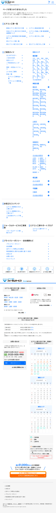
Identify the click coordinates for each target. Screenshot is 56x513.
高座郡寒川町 (43, 164)
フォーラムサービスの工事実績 (15, 226)
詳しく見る (21, 312)
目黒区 (38, 66)
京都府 (15, 302)
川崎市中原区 (35, 128)
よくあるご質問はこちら (18, 367)
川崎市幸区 (43, 124)
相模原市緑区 (35, 145)
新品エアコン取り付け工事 (15, 28)
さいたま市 (36, 181)
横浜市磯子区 (35, 99)
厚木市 (34, 162)
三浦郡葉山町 (43, 169)
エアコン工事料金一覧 (14, 77)
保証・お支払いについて (13, 68)
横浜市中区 (43, 93)
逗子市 (34, 169)
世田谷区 (46, 66)
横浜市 (35, 87)
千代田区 (34, 59)
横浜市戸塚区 (43, 103)
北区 (34, 72)
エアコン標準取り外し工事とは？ (13, 212)
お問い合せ (10, 256)
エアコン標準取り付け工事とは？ (13, 208)
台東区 (38, 63)
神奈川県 (36, 84)
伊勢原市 (42, 162)
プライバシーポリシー (13, 244)
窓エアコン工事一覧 (12, 41)
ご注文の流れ (10, 58)
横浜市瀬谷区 (43, 110)
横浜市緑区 (35, 109)
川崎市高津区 (43, 128)
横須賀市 (35, 172)
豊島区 (46, 70)
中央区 (38, 59)
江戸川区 (42, 77)
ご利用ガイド (9, 52)
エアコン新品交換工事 (36, 28)
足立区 (34, 77)
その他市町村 (37, 80)
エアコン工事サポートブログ (41, 225)
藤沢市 (34, 163)
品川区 (34, 66)
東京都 (35, 56)
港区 (42, 58)
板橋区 (42, 73)
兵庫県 (10, 302)
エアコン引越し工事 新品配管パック (39, 32)
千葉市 (35, 192)
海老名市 (42, 160)
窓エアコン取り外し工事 (37, 44)
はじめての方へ (11, 55)
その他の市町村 (38, 155)
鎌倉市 (41, 167)
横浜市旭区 (43, 105)
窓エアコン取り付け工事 (14, 44)
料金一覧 (9, 74)
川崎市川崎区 (35, 125)
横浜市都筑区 (43, 115)
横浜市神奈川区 (43, 90)
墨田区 (42, 63)
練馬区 (46, 73)
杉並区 (42, 70)
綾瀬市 (34, 160)
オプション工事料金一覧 (14, 82)
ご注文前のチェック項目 (13, 217)
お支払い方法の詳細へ (44, 305)
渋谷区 (34, 70)
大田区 (42, 66)
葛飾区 (38, 77)
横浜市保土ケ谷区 (43, 96)
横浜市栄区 (35, 112)
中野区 (38, 70)
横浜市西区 (35, 93)
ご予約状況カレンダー (12, 64)
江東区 (46, 63)
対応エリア (10, 60)
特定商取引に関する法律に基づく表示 (18, 251)
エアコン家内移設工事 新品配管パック (16, 37)
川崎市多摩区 (35, 132)
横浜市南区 (35, 95)
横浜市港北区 (35, 103)
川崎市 (35, 121)
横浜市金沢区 (43, 99)
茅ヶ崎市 (35, 167)
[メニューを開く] (53, 2)
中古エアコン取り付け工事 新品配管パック (16, 32)
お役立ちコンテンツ (12, 203)
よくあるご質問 (11, 72)
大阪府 (6, 302)
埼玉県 (35, 178)
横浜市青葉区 (35, 115)
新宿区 (46, 59)
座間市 (41, 158)
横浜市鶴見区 (35, 90)
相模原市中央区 (43, 145)
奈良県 (20, 302)
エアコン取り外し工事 (36, 36)
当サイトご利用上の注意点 (15, 249)
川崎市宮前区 (43, 132)
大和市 (34, 158)
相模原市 (35, 142)
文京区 (34, 63)
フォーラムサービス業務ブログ (13, 232)
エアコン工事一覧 (11, 23)
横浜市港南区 (35, 106)
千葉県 (35, 188)
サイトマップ (10, 259)
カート (49, 3)
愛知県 (6, 306)
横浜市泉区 (43, 112)
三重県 (10, 306)
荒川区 (38, 73)
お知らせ (9, 254)
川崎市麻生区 (35, 135)
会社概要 (9, 246)
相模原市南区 (35, 149)
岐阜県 (15, 306)
